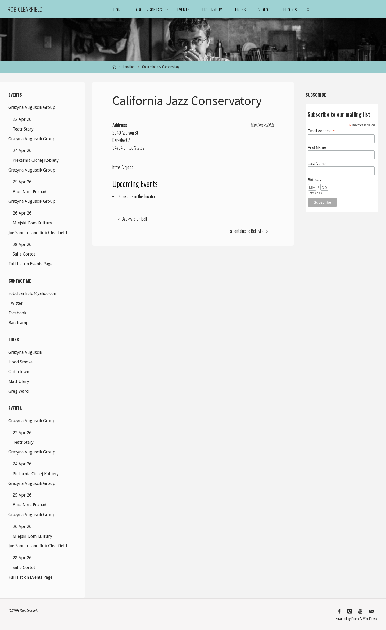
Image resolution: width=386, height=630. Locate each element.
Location (128, 67)
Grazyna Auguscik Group (31, 107)
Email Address (321, 130)
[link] (308, 9)
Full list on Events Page (30, 263)
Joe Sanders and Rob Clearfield (37, 232)
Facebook (17, 313)
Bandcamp (18, 322)
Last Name (317, 163)
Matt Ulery (18, 381)
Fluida (355, 618)
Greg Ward (18, 391)
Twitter (15, 303)
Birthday (314, 180)
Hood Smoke (20, 361)
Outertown (18, 371)
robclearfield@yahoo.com (32, 293)
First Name (317, 147)
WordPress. (370, 618)
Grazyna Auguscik (25, 352)
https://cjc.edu (123, 167)
